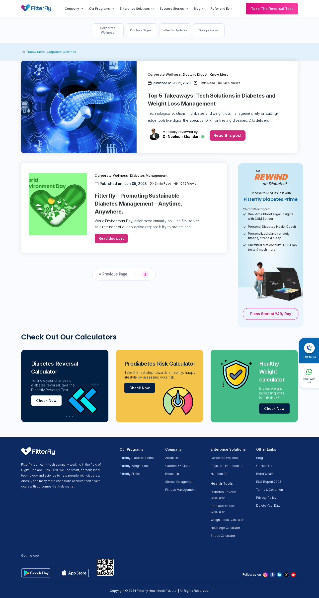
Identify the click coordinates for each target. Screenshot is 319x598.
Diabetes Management (149, 175)
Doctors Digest (141, 30)
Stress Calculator (223, 536)
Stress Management (179, 482)
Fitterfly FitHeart (131, 474)
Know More (36, 52)
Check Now (46, 400)
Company (72, 8)
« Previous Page (113, 274)
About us (172, 458)
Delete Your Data (268, 505)
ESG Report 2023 (268, 482)
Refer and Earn (222, 8)
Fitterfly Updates (174, 30)
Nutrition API (219, 474)
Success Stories (172, 8)
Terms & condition (269, 489)
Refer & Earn (265, 474)
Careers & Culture (178, 466)
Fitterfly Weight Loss (135, 466)
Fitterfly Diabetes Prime (137, 458)
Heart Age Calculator (225, 528)
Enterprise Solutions (135, 8)
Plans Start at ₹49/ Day (270, 314)
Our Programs (99, 8)
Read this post (227, 135)
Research (172, 474)
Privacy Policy (266, 497)
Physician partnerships (227, 466)
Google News (209, 30)
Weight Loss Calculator (227, 520)
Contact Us (264, 466)
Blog (197, 8)
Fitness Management (180, 489)
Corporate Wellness (107, 30)
